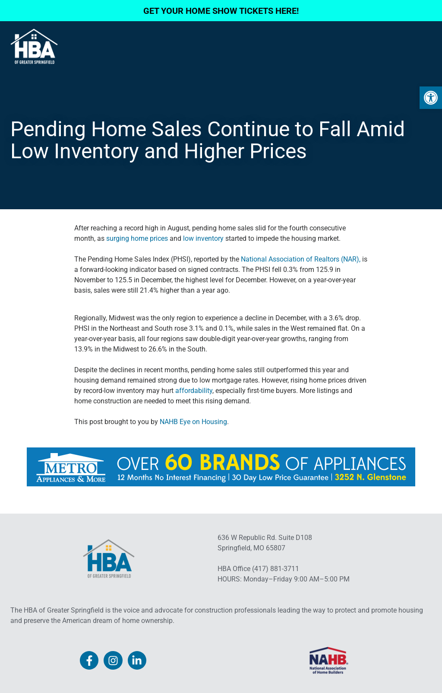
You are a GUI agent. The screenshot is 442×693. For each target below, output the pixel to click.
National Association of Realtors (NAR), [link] (299, 259)
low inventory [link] (203, 238)
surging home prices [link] (137, 238)
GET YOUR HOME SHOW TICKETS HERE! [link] (221, 11)
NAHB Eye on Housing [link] (193, 422)
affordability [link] (193, 390)
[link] (431, 97)
